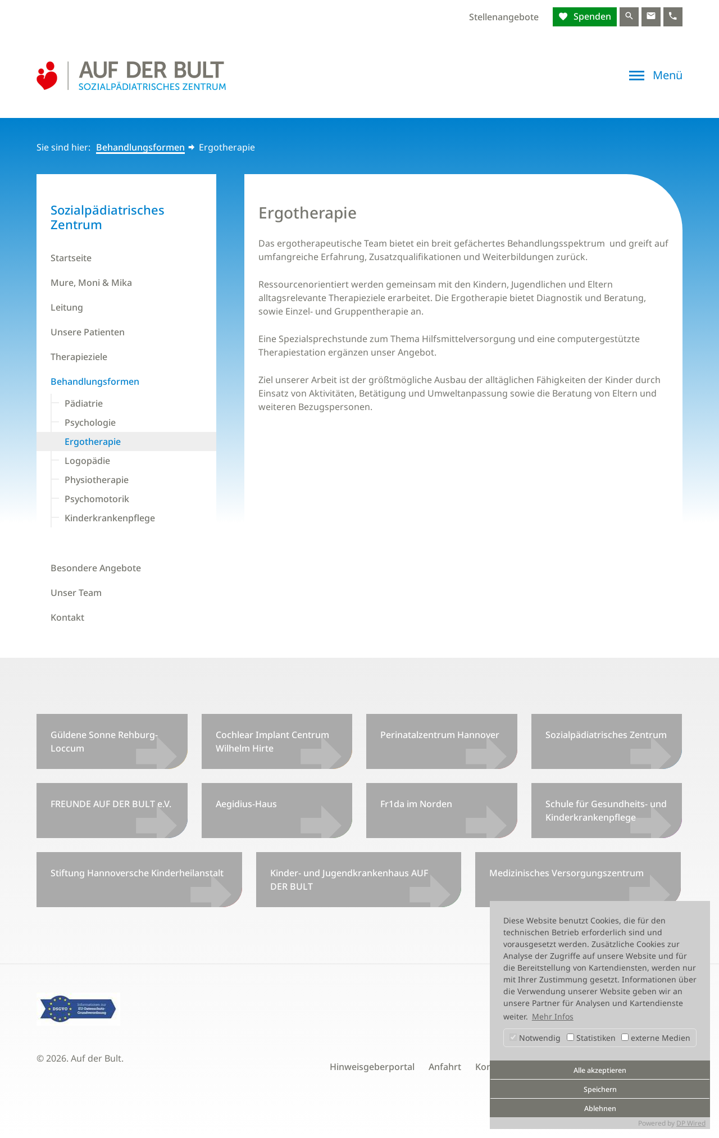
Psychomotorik (97, 499)
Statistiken (591, 1037)
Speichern (600, 1089)
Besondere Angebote (96, 568)
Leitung (67, 307)
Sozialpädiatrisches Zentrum (606, 735)
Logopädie (87, 460)
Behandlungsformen (140, 147)
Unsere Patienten (88, 332)
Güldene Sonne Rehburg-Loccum (104, 741)
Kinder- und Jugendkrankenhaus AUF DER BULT (349, 880)
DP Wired (691, 1123)
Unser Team (76, 592)
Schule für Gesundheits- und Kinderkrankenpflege (606, 810)
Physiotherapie (97, 480)
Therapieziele (79, 356)
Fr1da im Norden (416, 804)
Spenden (591, 16)
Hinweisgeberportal (372, 1066)
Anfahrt (445, 1066)
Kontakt (67, 617)
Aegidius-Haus (246, 804)
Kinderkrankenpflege (110, 518)
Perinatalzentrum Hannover (439, 735)
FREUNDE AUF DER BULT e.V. (111, 804)
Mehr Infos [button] (553, 1016)
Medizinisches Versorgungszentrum (566, 873)
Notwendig (535, 1037)
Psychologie (90, 422)
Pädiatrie (84, 403)
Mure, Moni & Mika (91, 282)
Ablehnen (600, 1108)
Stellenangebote (504, 17)
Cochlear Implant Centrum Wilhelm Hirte (272, 741)
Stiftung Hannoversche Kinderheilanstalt (137, 873)
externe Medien (655, 1037)
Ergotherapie (93, 441)
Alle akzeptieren (600, 1070)
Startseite (71, 258)
